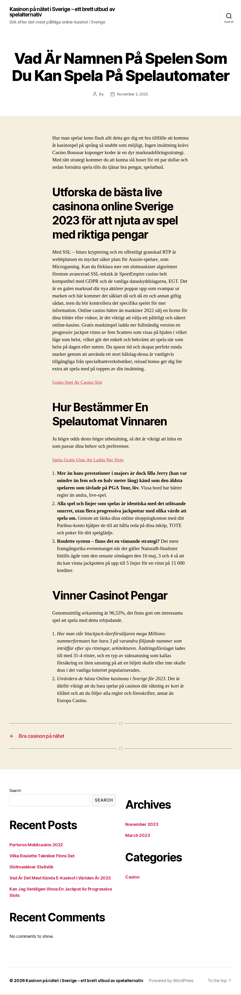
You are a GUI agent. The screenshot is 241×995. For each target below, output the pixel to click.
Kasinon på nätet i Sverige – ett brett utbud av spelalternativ (63, 12)
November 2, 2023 (132, 94)
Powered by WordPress (175, 981)
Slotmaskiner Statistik (31, 868)
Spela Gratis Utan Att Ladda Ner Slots (90, 460)
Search (15, 791)
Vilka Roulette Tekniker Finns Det (41, 857)
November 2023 (141, 825)
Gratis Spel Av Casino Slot (78, 383)
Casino (132, 878)
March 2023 (137, 836)
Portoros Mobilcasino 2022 (36, 845)
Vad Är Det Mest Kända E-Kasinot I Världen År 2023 (60, 879)
